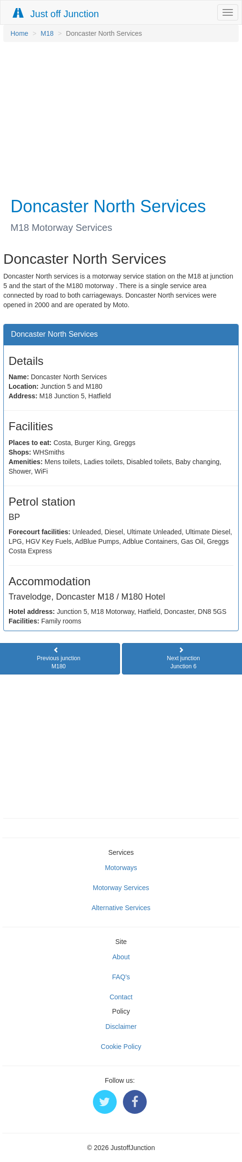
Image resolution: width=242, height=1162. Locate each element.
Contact (121, 997)
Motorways (121, 868)
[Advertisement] (118, 118)
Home (19, 33)
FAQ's (121, 977)
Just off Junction (56, 13)
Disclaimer (120, 1026)
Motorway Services (121, 888)
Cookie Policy (121, 1046)
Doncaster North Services (54, 334)
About (121, 957)
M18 (46, 33)
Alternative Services (121, 908)
